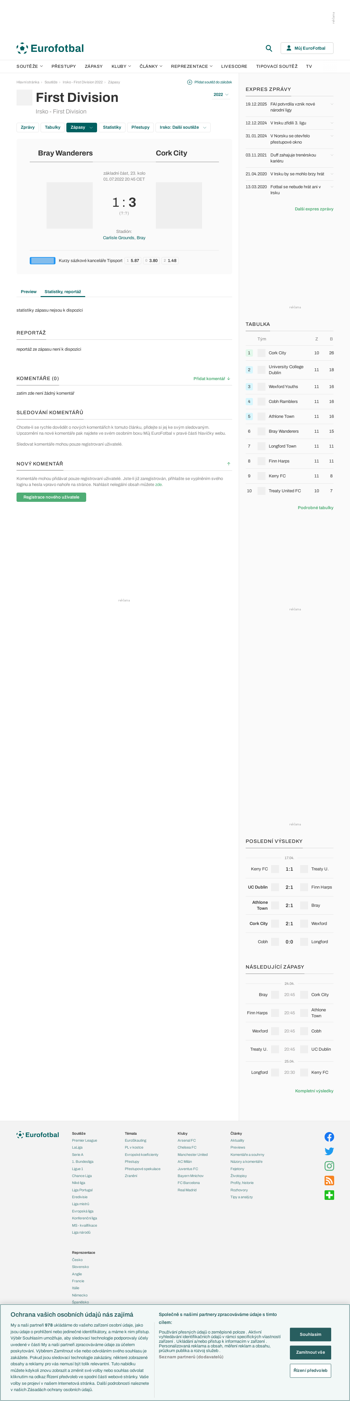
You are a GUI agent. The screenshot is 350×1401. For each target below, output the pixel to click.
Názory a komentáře (246, 1161)
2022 (221, 94)
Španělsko (80, 1302)
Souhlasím (310, 1334)
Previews (237, 1147)
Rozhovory (239, 1190)
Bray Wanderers (65, 153)
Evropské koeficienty (141, 1155)
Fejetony (237, 1169)
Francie (78, 1281)
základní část (115, 173)
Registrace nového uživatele (51, 497)
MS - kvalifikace (84, 1225)
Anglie (77, 1274)
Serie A (78, 1155)
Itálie (75, 1288)
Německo (80, 1295)
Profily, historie (242, 1183)
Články (236, 1133)
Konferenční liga (84, 1218)
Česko (77, 1260)
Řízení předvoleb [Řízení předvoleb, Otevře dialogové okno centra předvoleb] (311, 1370)
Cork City (171, 153)
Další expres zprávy (314, 209)
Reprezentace (192, 66)
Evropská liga (82, 1211)
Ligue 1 (77, 1169)
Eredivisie (80, 1197)
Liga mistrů (80, 1204)
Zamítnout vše (310, 1352)
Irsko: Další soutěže (183, 127)
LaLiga (77, 1147)
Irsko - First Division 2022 (83, 82)
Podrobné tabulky (315, 507)
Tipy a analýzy (241, 1197)
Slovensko (80, 1267)
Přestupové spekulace (142, 1169)
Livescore (234, 66)
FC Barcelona (189, 1183)
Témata (131, 1133)
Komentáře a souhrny (247, 1155)
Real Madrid (187, 1190)
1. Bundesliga (82, 1161)
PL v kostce (134, 1147)
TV (309, 66)
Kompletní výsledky (314, 1091)
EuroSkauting (135, 1140)
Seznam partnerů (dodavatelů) (191, 1357)
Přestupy (64, 66)
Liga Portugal (82, 1190)
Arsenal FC (187, 1140)
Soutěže (30, 66)
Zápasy (94, 66)
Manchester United (193, 1155)
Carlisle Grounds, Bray (124, 238)
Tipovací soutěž (277, 66)
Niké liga (78, 1183)
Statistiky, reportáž (63, 291)
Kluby (121, 66)
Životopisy (238, 1176)
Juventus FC (188, 1169)
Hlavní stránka (28, 82)
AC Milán (185, 1161)
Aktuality (237, 1140)
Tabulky (52, 127)
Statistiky (112, 127)
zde (158, 484)
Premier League (84, 1140)
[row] (289, 352)
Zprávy (28, 127)
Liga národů (81, 1232)
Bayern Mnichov (191, 1176)
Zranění (131, 1176)
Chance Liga (82, 1176)
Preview (29, 291)
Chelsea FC (187, 1147)
